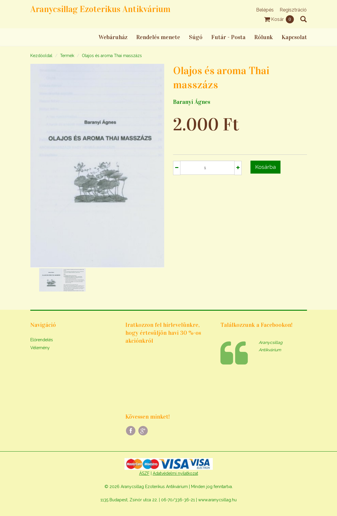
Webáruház (113, 37)
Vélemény (40, 347)
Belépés (265, 10)
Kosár (279, 19)
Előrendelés (41, 339)
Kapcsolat (294, 37)
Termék (67, 55)
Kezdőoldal (41, 55)
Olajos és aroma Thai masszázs (112, 55)
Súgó (195, 37)
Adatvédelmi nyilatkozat (175, 473)
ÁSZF (144, 473)
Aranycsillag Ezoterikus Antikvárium (100, 9)
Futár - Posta (228, 37)
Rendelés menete (158, 37)
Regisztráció (293, 10)
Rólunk (263, 37)
